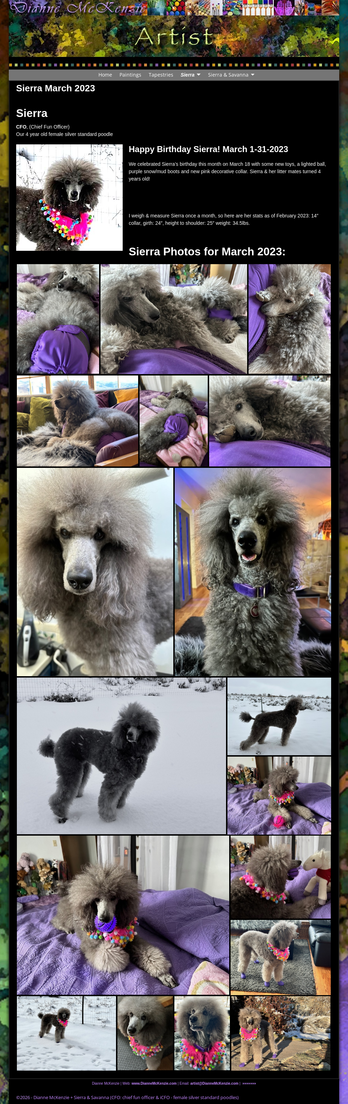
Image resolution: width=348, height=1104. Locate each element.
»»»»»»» (249, 1083)
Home (105, 74)
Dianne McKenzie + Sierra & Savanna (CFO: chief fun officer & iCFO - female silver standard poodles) (136, 1097)
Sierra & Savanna (228, 74)
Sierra (188, 75)
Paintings (130, 74)
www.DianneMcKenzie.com (154, 1083)
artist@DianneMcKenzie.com (214, 1083)
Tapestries (161, 74)
